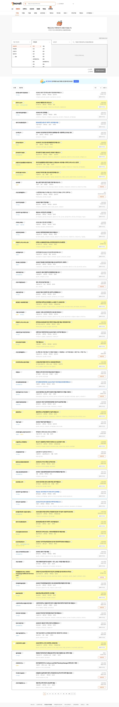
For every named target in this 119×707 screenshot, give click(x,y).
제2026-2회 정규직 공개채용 (43, 212)
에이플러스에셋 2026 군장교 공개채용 (46, 432)
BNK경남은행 (19, 593)
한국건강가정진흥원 (20, 613)
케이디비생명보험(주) (21, 122)
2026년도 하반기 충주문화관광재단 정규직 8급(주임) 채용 (51, 402)
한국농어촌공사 (19, 142)
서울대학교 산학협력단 (21, 442)
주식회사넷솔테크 (20, 673)
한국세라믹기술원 (20, 152)
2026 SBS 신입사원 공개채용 (43, 222)
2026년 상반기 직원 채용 (42, 552)
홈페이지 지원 (102, 97)
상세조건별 (42, 13)
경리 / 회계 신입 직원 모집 (42, 282)
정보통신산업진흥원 (20, 262)
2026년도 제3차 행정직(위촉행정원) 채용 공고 (48, 272)
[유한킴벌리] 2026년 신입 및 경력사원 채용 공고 (48, 252)
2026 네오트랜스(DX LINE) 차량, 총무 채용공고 (48, 482)
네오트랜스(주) (19, 482)
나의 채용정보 (89, 13)
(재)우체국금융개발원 (21, 112)
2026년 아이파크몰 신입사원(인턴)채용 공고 (47, 172)
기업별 (29, 13)
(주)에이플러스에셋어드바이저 (23, 432)
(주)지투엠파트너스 (20, 683)
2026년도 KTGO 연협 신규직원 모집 (45, 462)
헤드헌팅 (58, 13)
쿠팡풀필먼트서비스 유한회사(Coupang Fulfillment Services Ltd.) (25, 573)
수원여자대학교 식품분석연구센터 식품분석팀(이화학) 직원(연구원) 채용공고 (55, 603)
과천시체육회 (19, 562)
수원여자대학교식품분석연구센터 (24, 603)
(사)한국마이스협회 (20, 643)
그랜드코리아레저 (20, 312)
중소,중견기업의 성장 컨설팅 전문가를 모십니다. (48, 182)
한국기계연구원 (19, 623)
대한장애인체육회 (20, 232)
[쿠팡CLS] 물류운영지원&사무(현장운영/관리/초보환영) (50, 242)
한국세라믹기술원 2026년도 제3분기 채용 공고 (48, 152)
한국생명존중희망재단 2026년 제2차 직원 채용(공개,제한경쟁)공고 (53, 382)
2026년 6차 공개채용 (41, 112)
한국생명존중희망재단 (21, 382)
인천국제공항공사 (20, 542)
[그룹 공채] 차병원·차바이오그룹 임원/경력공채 (48, 362)
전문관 (65, 13)
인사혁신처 (18, 132)
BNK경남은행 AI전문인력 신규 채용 (45, 593)
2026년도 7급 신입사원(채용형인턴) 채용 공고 (48, 142)
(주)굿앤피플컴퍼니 (20, 192)
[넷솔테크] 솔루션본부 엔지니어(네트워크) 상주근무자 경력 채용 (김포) (54, 673)
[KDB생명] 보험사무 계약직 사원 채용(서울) (47, 122)
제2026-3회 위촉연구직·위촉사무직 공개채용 (47, 492)
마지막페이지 (74, 694)
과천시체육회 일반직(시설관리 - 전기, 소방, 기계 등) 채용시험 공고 (53, 562)
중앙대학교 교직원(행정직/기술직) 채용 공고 (47, 412)
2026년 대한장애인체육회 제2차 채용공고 (47, 232)
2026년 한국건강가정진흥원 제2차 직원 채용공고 (48, 613)
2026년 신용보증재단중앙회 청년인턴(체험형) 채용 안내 (50, 472)
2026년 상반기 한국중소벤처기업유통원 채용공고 (49, 93)
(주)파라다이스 (19, 663)
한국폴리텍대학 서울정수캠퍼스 (23, 512)
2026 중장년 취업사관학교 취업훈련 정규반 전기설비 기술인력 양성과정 (54, 512)
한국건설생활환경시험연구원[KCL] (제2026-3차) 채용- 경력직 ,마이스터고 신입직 (57, 162)
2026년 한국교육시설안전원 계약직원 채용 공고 (48, 502)
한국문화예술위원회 (20, 583)
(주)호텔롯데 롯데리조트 (22, 532)
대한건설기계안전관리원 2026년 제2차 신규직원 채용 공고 (51, 332)
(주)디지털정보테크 (20, 282)
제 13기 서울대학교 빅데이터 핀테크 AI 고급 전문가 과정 (50, 442)
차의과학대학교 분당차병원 (22, 362)
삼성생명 (18, 182)
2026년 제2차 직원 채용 (42, 202)
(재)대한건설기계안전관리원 (23, 332)
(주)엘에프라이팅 (20, 452)
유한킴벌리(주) (19, 252)
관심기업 (21, 88)
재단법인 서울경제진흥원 (22, 302)
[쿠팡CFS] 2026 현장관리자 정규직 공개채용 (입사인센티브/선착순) (53, 572)
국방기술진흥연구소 (20, 633)
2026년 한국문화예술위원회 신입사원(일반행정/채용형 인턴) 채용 (53, 583)
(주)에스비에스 (19, 222)
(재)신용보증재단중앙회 (21, 472)
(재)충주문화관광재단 (21, 402)
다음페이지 (72, 694)
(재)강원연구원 (19, 292)
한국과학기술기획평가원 (22, 212)
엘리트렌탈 (18, 653)
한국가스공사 (19, 103)
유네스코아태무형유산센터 (22, 552)
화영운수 (18, 372)
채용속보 (51, 13)
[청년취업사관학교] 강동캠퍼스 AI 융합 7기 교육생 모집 (50, 302)
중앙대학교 (18, 412)
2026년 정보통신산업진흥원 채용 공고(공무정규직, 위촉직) (51, 262)
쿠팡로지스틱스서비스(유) (22, 242)
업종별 (35, 13)
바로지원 (102, 186)
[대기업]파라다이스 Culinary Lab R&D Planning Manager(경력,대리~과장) (56, 663)
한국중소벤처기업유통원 (22, 93)
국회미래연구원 (19, 272)
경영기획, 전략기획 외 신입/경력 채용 (45, 683)
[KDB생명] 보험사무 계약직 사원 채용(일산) (47, 522)
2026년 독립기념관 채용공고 (43, 422)
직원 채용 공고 (39, 342)
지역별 (17, 13)
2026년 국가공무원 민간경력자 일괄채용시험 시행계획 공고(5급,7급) (54, 132)
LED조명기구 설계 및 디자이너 (44, 452)
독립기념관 (18, 422)
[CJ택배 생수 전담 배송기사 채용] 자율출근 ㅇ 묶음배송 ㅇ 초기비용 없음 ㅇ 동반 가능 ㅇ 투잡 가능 (61, 352)
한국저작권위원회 (20, 202)
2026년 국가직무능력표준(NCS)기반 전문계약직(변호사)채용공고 (53, 542)
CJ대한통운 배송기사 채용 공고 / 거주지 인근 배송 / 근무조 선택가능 (53, 192)
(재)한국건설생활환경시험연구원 (24, 162)
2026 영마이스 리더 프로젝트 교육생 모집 (46, 643)
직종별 (23, 13)
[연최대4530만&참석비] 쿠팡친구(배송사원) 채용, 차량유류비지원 (53, 322)
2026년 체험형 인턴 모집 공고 (43, 103)
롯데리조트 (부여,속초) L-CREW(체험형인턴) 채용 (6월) (50, 532)
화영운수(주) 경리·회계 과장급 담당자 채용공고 (48, 372)
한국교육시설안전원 (20, 502)
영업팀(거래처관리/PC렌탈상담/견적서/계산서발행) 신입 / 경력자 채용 (54, 653)
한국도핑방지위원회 (20, 342)
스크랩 (14, 88)
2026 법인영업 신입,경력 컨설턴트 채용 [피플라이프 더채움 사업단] (53, 392)
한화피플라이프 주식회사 (22, 392)
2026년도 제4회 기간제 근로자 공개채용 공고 (47, 623)
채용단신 (81, 13)
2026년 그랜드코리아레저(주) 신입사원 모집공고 (48, 312)
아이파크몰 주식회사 (21, 172)
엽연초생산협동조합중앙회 (22, 462)
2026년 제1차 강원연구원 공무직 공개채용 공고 (48, 292)
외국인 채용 (73, 13)
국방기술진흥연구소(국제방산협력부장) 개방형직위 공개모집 (51, 633)
